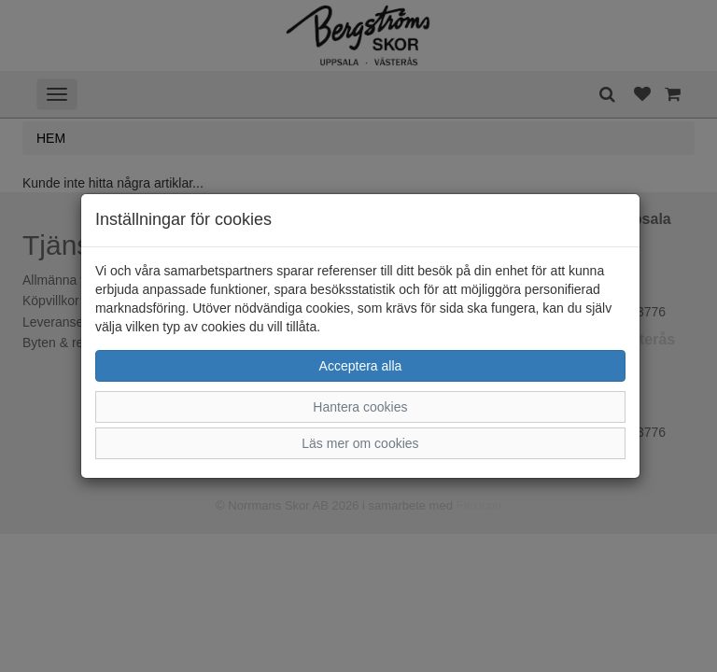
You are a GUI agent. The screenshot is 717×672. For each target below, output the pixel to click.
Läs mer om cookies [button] (360, 443)
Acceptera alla (360, 365)
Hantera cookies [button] (360, 406)
